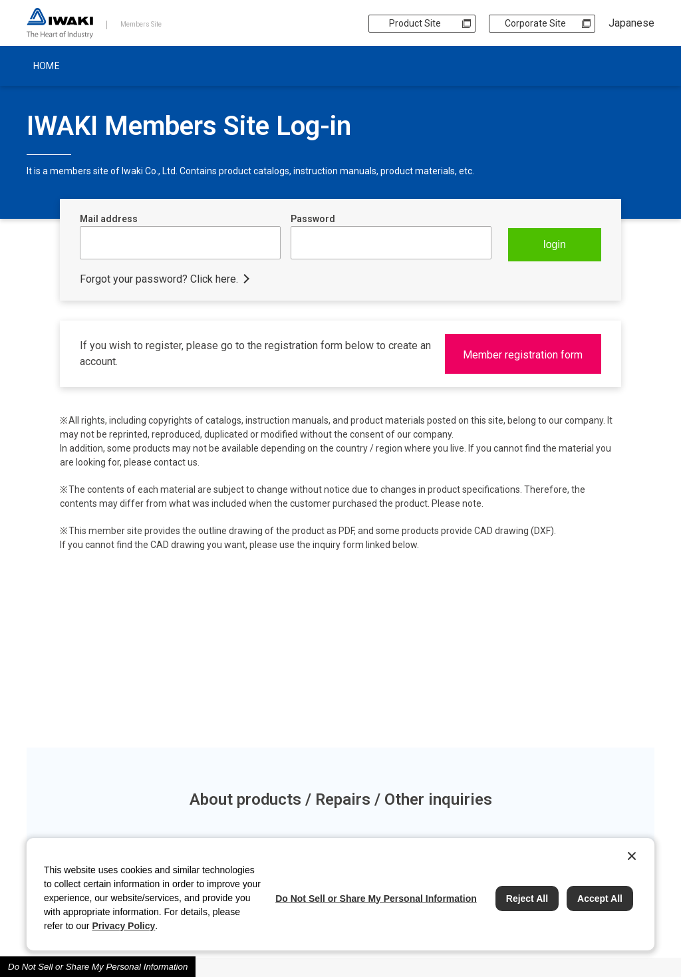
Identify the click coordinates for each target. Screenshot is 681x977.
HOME (46, 66)
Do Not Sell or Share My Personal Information (98, 967)
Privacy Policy (123, 925)
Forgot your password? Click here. (159, 279)
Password (313, 218)
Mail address (109, 218)
